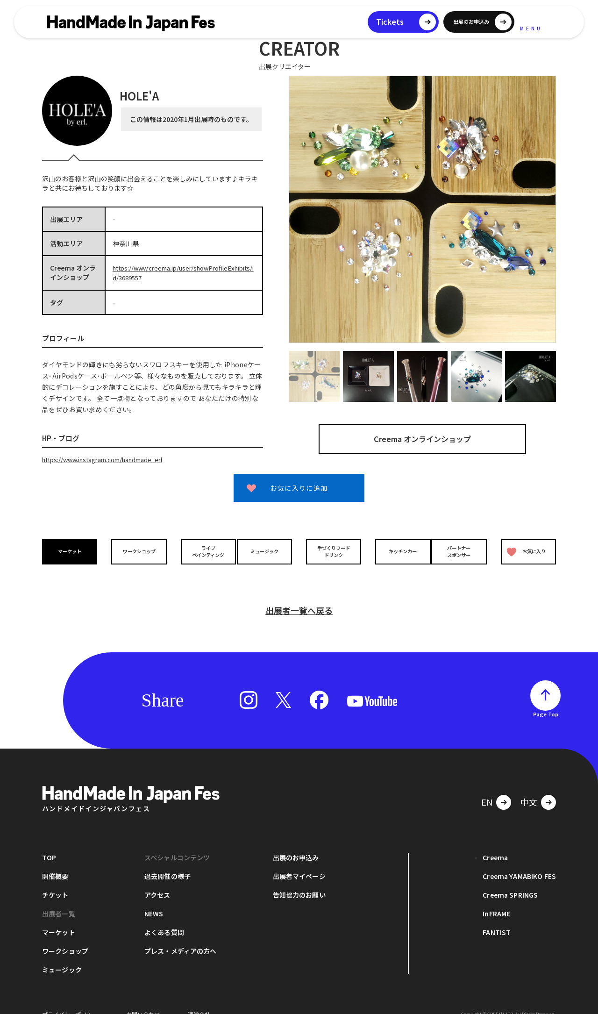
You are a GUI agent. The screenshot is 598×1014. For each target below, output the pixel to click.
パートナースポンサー (461, 550)
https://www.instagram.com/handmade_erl (110, 458)
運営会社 (199, 1000)
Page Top (545, 699)
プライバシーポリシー (70, 1000)
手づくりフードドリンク (331, 550)
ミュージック (267, 550)
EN (486, 787)
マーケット (72, 550)
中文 (528, 787)
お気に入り (524, 550)
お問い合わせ (143, 1000)
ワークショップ (137, 550)
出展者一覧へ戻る (299, 595)
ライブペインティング (201, 550)
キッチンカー (396, 550)
